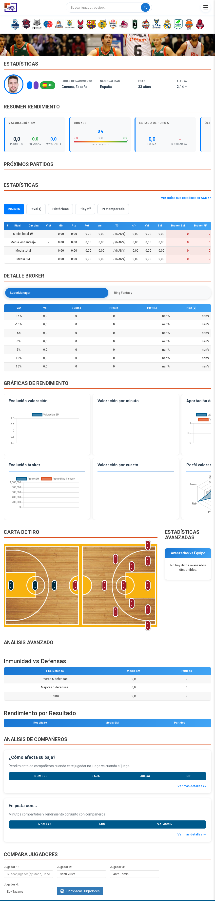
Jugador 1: (11, 867)
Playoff (85, 209)
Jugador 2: (64, 867)
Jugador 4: (11, 885)
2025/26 (14, 209)
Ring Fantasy (55, 293)
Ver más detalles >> (191, 787)
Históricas (60, 209)
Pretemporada (113, 209)
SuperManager (22, 293)
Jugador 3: (117, 867)
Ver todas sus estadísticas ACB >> (186, 198)
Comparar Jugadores (80, 892)
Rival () (36, 209)
